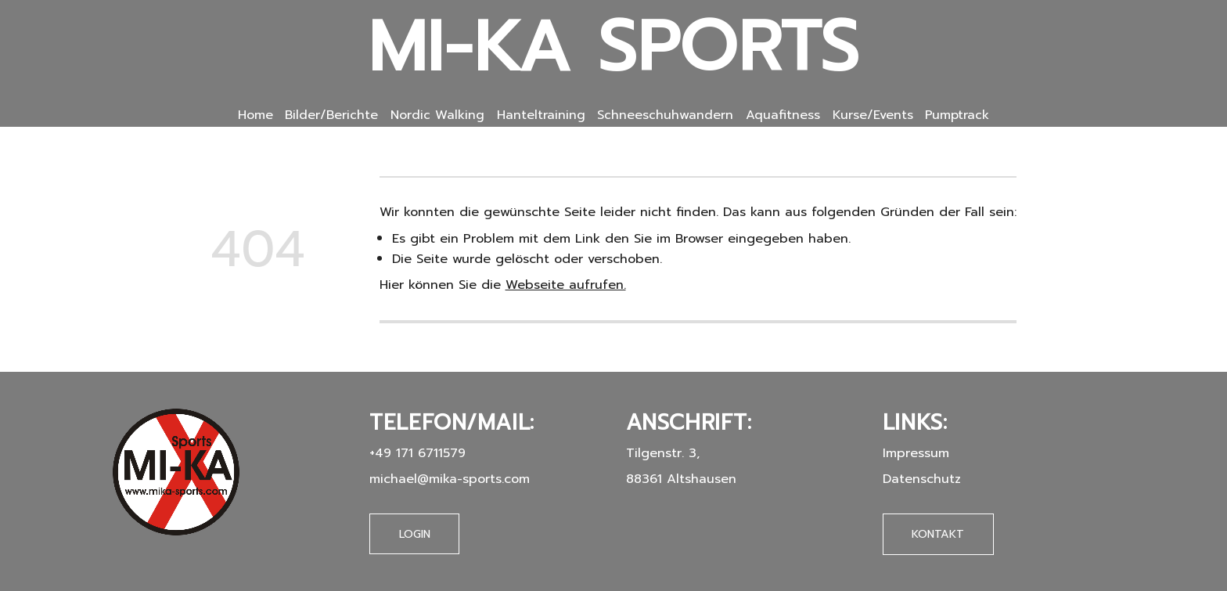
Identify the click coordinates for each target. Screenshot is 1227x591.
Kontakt (938, 533)
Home (255, 115)
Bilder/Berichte (331, 115)
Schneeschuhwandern (665, 115)
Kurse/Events (873, 115)
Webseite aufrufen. (566, 284)
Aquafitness (783, 115)
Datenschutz (922, 478)
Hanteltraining (541, 115)
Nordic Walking (437, 115)
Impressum (916, 452)
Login (414, 533)
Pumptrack (957, 115)
